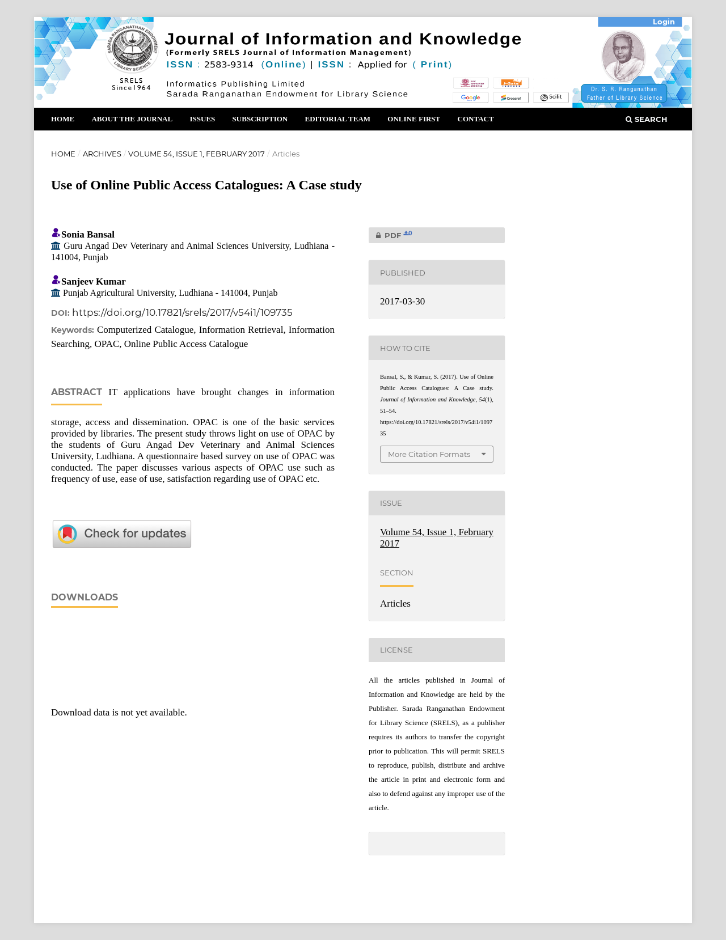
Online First (413, 119)
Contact (476, 119)
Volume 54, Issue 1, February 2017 (196, 153)
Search (647, 119)
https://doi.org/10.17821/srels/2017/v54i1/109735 (182, 312)
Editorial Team (337, 119)
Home (62, 119)
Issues (202, 119)
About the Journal (131, 119)
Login (664, 21)
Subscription (260, 119)
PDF (390, 235)
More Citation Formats (429, 454)
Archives (102, 153)
